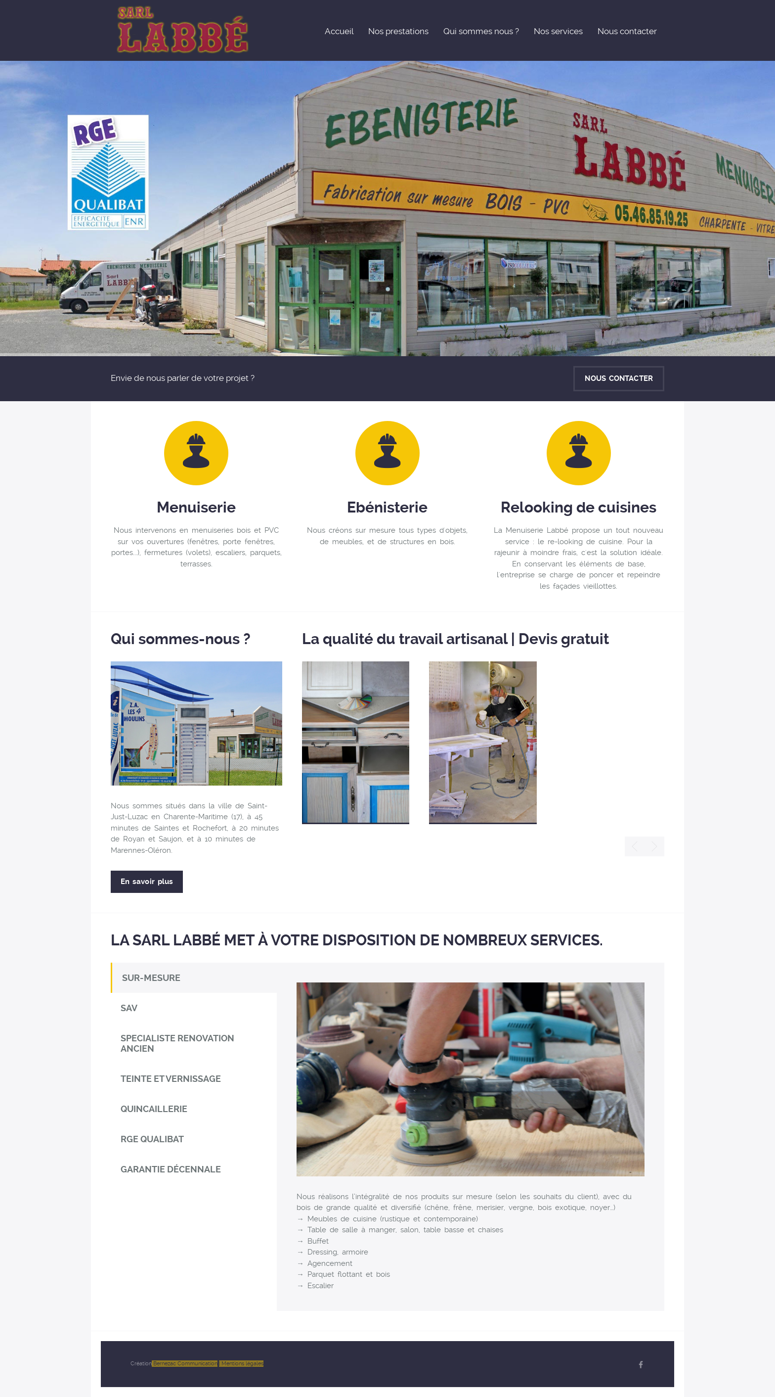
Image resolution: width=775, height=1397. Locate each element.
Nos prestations (398, 31)
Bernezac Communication (184, 1363)
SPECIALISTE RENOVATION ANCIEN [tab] (177, 1043)
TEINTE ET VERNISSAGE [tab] (171, 1078)
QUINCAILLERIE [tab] (154, 1109)
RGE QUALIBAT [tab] (152, 1139)
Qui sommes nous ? (481, 31)
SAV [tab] (129, 1008)
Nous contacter (627, 31)
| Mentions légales (241, 1363)
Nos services (558, 31)
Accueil (339, 31)
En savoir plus (147, 881)
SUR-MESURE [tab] (151, 978)
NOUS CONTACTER (619, 378)
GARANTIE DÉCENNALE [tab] (171, 1169)
